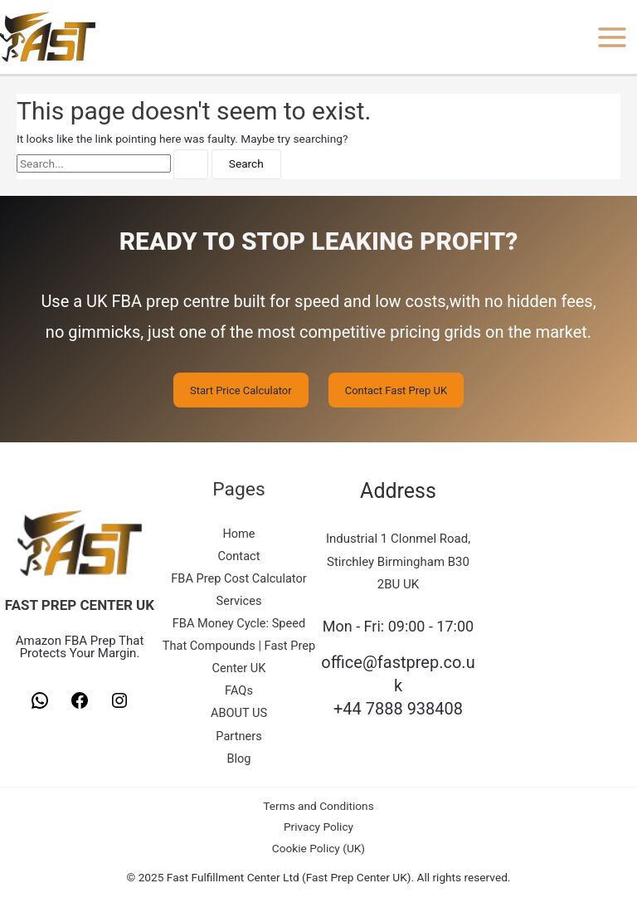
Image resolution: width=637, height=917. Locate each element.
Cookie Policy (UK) (318, 848)
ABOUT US (239, 712)
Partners (238, 736)
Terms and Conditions (318, 805)
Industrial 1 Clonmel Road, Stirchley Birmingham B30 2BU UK (398, 562)
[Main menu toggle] (612, 37)
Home (238, 533)
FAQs (239, 690)
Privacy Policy (318, 826)
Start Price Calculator (241, 389)
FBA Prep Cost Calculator (239, 578)
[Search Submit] (190, 164)
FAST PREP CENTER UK (79, 605)
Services (239, 600)
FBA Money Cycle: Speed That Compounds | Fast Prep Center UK (239, 646)
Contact (239, 556)
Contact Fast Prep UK (396, 389)
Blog (238, 758)
